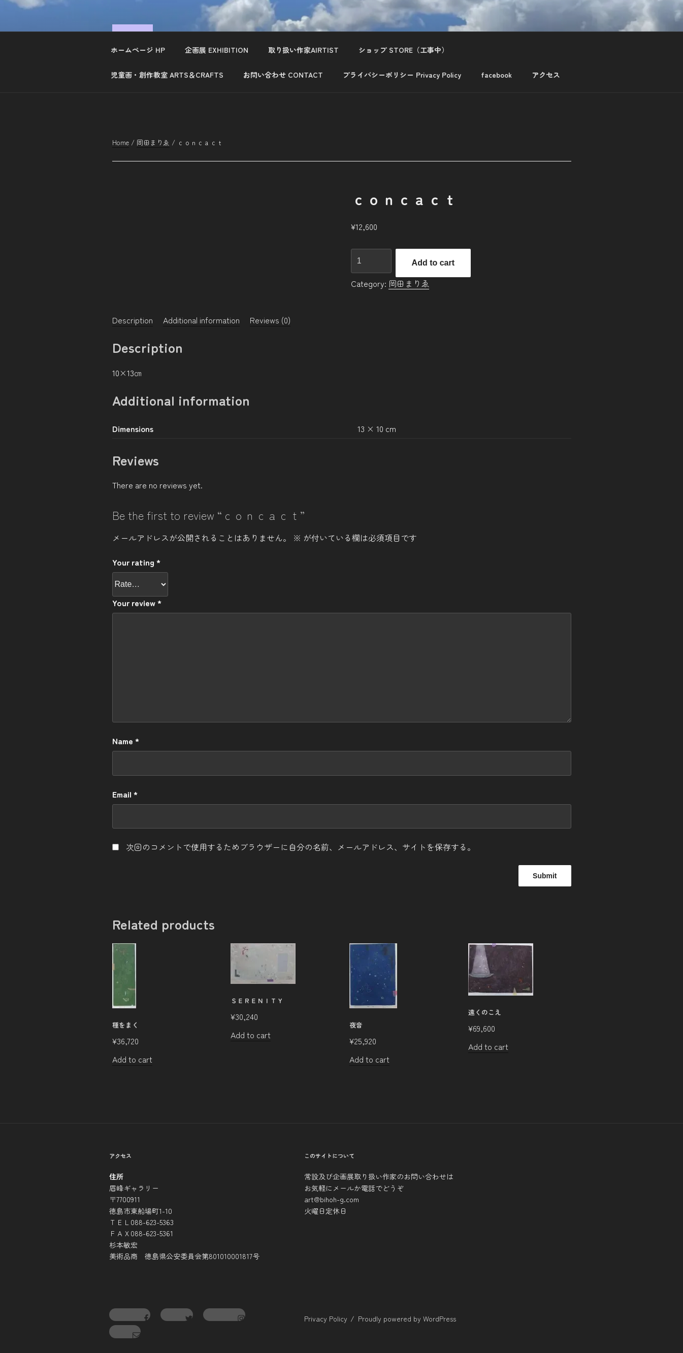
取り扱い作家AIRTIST (303, 50)
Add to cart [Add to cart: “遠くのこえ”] (488, 1046)
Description (132, 320)
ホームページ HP (138, 50)
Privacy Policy (325, 1318)
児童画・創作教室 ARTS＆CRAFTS (167, 75)
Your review (136, 603)
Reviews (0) (270, 320)
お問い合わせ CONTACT (283, 75)
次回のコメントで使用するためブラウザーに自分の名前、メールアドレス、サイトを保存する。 (300, 847)
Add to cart (433, 262)
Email (125, 794)
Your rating (136, 562)
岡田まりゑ (153, 142)
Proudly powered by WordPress (407, 1318)
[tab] (132, 320)
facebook (496, 75)
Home (120, 142)
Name (125, 741)
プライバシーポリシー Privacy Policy (402, 75)
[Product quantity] (371, 261)
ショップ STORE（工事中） (403, 50)
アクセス (546, 75)
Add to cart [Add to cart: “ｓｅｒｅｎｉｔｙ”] (251, 1035)
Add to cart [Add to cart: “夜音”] (369, 1059)
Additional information (201, 320)
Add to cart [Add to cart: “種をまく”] (132, 1059)
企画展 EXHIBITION (216, 50)
